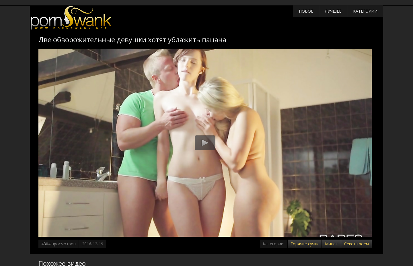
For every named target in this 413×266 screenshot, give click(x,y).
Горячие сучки (305, 243)
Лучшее (333, 11)
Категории (365, 11)
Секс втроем (356, 243)
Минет (331, 243)
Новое (306, 11)
